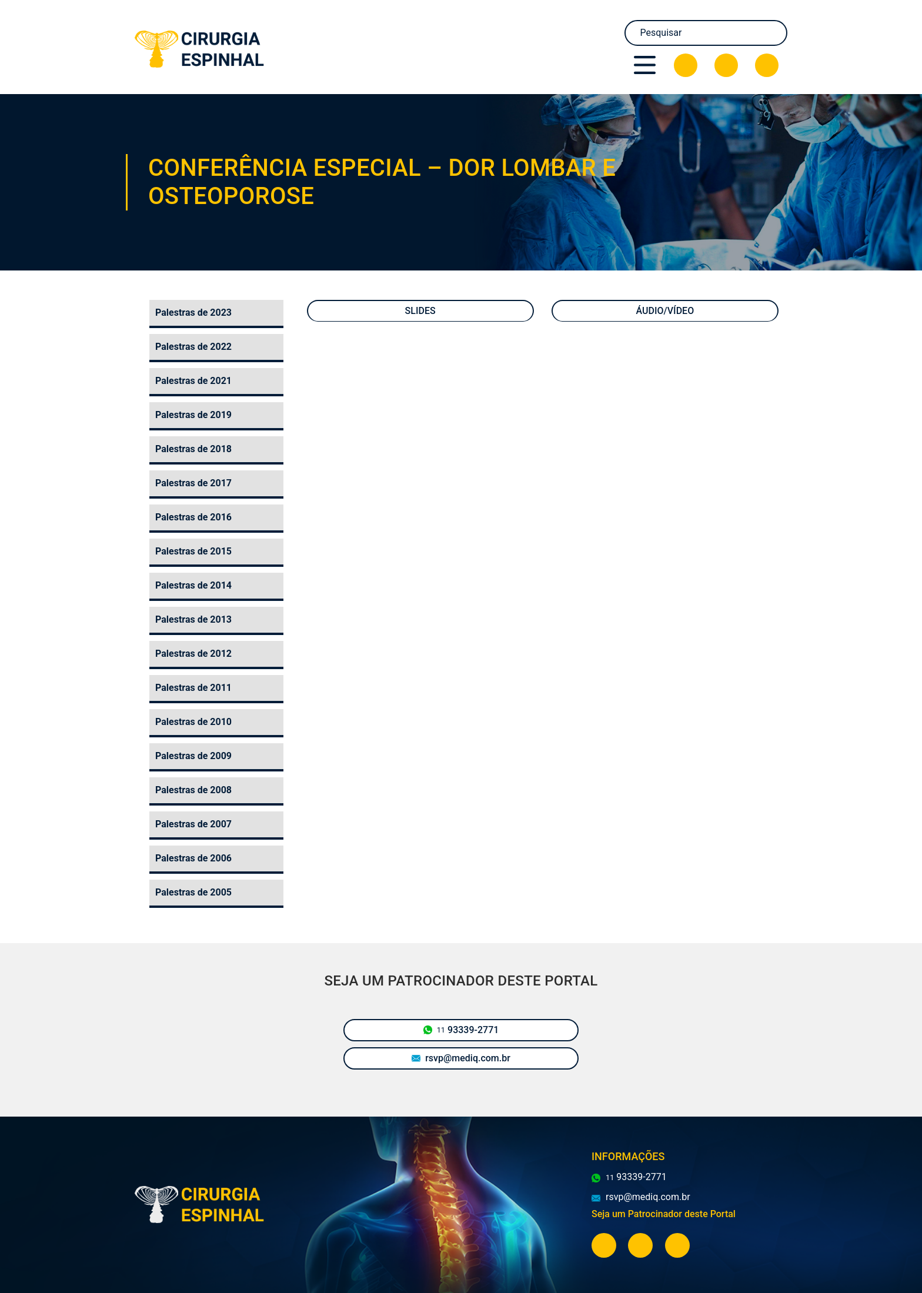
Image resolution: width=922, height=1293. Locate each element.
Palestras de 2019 (193, 414)
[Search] (706, 33)
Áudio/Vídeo (665, 310)
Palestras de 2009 (193, 755)
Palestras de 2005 (193, 892)
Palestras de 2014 (193, 585)
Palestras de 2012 (193, 653)
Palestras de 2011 (193, 687)
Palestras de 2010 (193, 721)
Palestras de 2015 (193, 551)
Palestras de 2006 (193, 858)
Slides (420, 310)
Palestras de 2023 (193, 312)
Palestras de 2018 (193, 449)
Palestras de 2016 (193, 517)
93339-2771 (461, 1030)
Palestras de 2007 (193, 824)
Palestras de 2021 (193, 380)
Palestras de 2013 (193, 619)
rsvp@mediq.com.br (461, 1058)
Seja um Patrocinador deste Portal (664, 1214)
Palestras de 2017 (193, 483)
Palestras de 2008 (193, 790)
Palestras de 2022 (193, 346)
